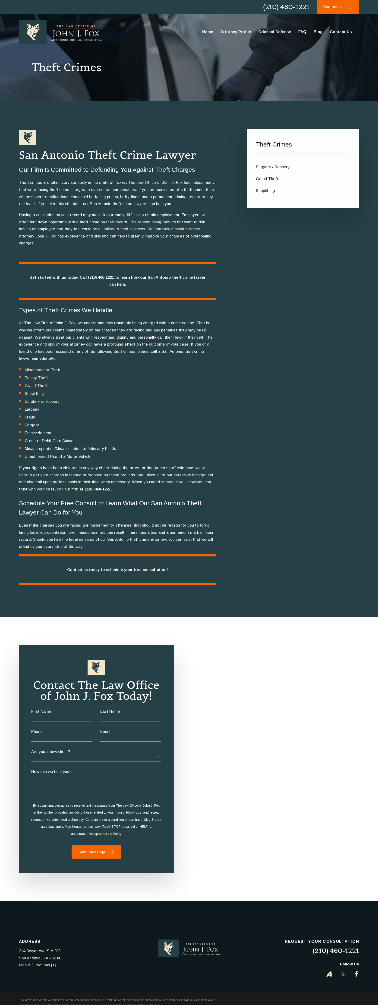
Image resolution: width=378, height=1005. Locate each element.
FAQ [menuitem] (302, 32)
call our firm (67, 489)
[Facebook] (356, 974)
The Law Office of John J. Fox (155, 182)
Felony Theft (36, 378)
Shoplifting (34, 393)
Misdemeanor (37, 370)
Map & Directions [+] (37, 965)
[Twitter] (343, 974)
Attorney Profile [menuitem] (235, 32)
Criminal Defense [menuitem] (274, 32)
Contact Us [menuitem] (341, 32)
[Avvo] (329, 974)
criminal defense (185, 229)
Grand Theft (36, 386)
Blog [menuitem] (318, 32)
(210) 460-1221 (286, 7)
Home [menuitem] (207, 32)
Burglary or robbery (42, 401)
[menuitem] (303, 167)
